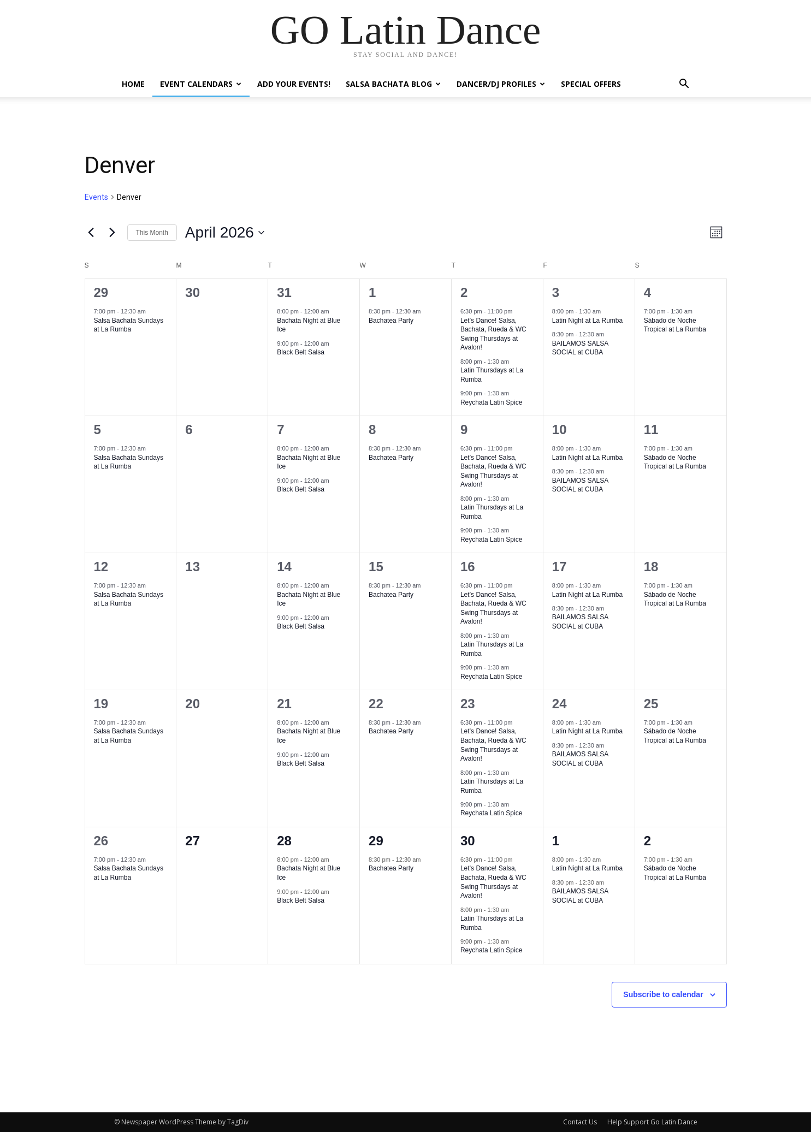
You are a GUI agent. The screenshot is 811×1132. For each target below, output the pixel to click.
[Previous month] (91, 232)
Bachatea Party (391, 320)
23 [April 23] (467, 703)
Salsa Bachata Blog (393, 84)
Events (96, 197)
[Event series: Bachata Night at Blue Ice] (335, 311)
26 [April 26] (101, 840)
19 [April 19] (101, 703)
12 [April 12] (101, 566)
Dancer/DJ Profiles (501, 84)
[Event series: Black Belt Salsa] (335, 343)
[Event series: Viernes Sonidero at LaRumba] (606, 311)
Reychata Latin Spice (491, 402)
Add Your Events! (293, 84)
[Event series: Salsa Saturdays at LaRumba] (698, 311)
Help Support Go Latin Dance (652, 1122)
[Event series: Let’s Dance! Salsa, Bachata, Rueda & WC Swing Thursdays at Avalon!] (518, 311)
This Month (152, 232)
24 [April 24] (559, 703)
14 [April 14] (284, 566)
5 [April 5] (97, 429)
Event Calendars (200, 84)
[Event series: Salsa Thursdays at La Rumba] (514, 361)
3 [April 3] (555, 292)
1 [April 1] (372, 292)
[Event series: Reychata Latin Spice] (514, 393)
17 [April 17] (559, 566)
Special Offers (591, 84)
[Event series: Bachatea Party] (426, 311)
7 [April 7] (280, 429)
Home (133, 84)
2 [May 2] (647, 840)
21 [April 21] (284, 703)
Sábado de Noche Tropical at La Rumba (675, 325)
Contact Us (580, 1122)
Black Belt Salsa (300, 352)
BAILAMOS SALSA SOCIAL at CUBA (580, 348)
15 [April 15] (376, 566)
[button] (684, 85)
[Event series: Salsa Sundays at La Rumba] (151, 311)
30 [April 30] (467, 840)
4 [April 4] (647, 292)
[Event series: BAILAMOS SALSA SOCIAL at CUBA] (609, 334)
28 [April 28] (284, 840)
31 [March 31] (284, 292)
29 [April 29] (376, 840)
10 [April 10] (559, 429)
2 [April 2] (463, 292)
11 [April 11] (651, 429)
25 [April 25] (651, 703)
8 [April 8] (372, 429)
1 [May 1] (555, 840)
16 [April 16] (467, 566)
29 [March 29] (101, 292)
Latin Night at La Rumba (587, 320)
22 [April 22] (376, 703)
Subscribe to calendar (663, 994)
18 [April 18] (651, 566)
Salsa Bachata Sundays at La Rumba (128, 325)
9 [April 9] (463, 429)
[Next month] (112, 232)
